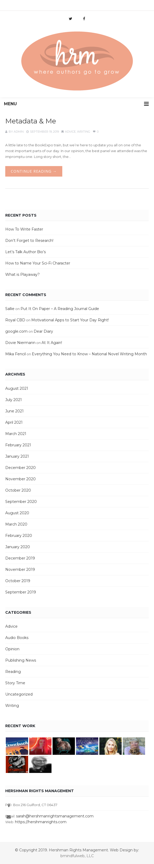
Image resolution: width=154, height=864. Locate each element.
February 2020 (18, 535)
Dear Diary (43, 331)
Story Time (15, 683)
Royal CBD (15, 320)
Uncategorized (19, 694)
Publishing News (20, 660)
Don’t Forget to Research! (29, 240)
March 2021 (15, 433)
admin (19, 131)
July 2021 (13, 399)
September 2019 (20, 592)
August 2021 (16, 388)
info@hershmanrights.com (48, 6)
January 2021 (17, 456)
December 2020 (20, 467)
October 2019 (17, 580)
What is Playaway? (22, 274)
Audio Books (16, 637)
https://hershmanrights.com (40, 822)
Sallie (9, 308)
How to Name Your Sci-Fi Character (37, 263)
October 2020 (18, 490)
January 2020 (17, 547)
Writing (83, 131)
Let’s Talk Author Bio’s (25, 251)
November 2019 (20, 569)
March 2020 (16, 524)
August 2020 (17, 513)
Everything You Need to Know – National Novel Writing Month (89, 354)
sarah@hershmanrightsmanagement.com (55, 816)
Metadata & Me (30, 121)
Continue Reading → (34, 171)
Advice (70, 131)
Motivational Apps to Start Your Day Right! (70, 320)
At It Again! (52, 342)
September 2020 (21, 501)
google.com (16, 331)
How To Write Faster (24, 229)
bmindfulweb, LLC (77, 855)
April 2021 (14, 422)
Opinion (12, 649)
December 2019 (20, 558)
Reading (13, 671)
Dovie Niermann (20, 342)
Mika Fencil (15, 354)
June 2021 (14, 411)
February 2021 (18, 445)
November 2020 (20, 479)
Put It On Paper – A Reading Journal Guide (59, 308)
